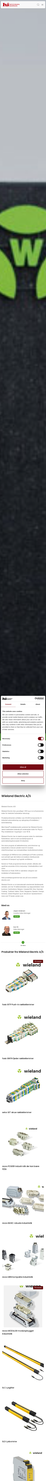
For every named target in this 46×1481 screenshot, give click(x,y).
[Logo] (11, 4)
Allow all (23, 767)
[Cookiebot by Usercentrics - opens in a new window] (35, 698)
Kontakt (16, 916)
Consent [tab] (8, 704)
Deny (23, 780)
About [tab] (38, 704)
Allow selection (23, 774)
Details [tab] (23, 704)
